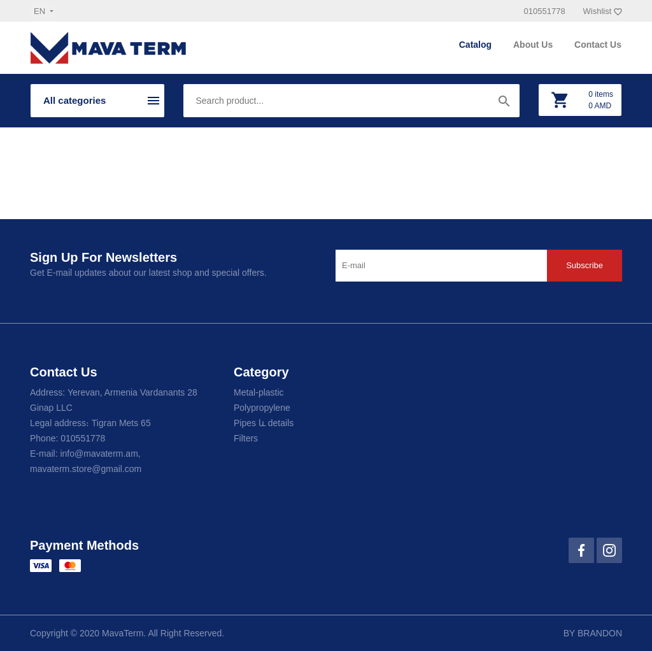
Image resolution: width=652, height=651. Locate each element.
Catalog (476, 44)
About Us (534, 44)
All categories (74, 100)
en (41, 11)
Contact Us (597, 44)
